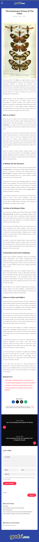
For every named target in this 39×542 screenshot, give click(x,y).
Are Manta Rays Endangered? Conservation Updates (20, 383)
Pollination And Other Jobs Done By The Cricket (19, 385)
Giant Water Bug (7, 510)
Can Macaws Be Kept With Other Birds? (13, 508)
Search (5, 492)
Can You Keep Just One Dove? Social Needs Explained (17, 511)
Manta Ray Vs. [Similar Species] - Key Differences (19, 380)
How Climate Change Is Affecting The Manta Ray (16, 513)
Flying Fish (5, 506)
